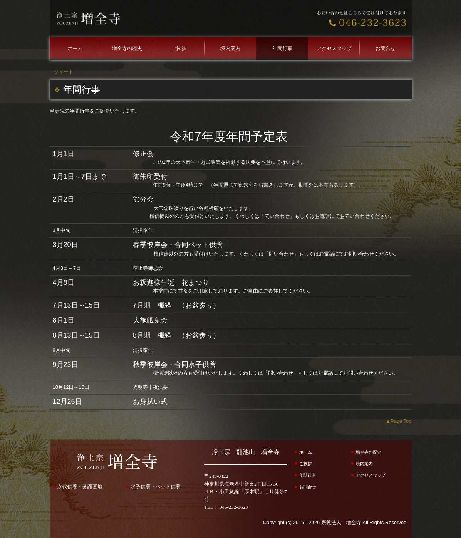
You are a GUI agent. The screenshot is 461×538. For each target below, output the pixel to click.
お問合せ (386, 48)
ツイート (64, 72)
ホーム (75, 48)
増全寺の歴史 (127, 48)
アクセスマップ (334, 48)
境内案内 (230, 48)
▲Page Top (399, 421)
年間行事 (282, 48)
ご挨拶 (178, 48)
